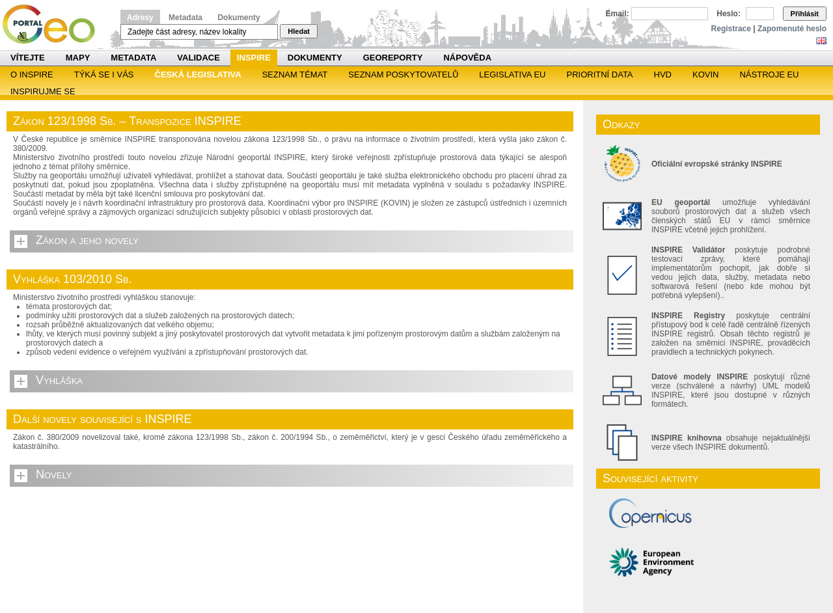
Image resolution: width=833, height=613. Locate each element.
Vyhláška (59, 380)
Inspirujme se (42, 91)
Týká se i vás (104, 74)
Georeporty (393, 57)
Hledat (299, 31)
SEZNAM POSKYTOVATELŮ (403, 74)
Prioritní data (599, 74)
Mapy (78, 57)
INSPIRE (254, 57)
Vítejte (27, 57)
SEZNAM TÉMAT (295, 74)
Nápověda (467, 57)
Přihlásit (805, 14)
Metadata (185, 17)
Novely (54, 474)
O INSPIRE (31, 74)
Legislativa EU (512, 74)
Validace (198, 57)
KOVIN (705, 74)
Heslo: (729, 13)
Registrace (731, 28)
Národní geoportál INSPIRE (53, 24)
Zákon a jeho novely (87, 240)
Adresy (140, 17)
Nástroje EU (769, 74)
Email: (617, 13)
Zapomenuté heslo (792, 28)
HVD (663, 74)
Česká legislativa (198, 74)
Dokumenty (238, 17)
